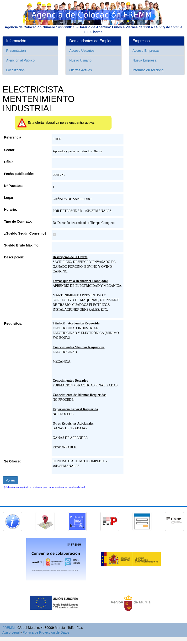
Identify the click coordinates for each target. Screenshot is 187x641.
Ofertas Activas (80, 70)
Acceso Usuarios (81, 50)
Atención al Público (20, 60)
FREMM (8, 628)
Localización (15, 70)
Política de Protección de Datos (46, 632)
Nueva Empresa (144, 60)
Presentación (16, 50)
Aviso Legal (11, 632)
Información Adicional (148, 70)
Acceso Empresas (146, 50)
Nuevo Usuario (80, 60)
